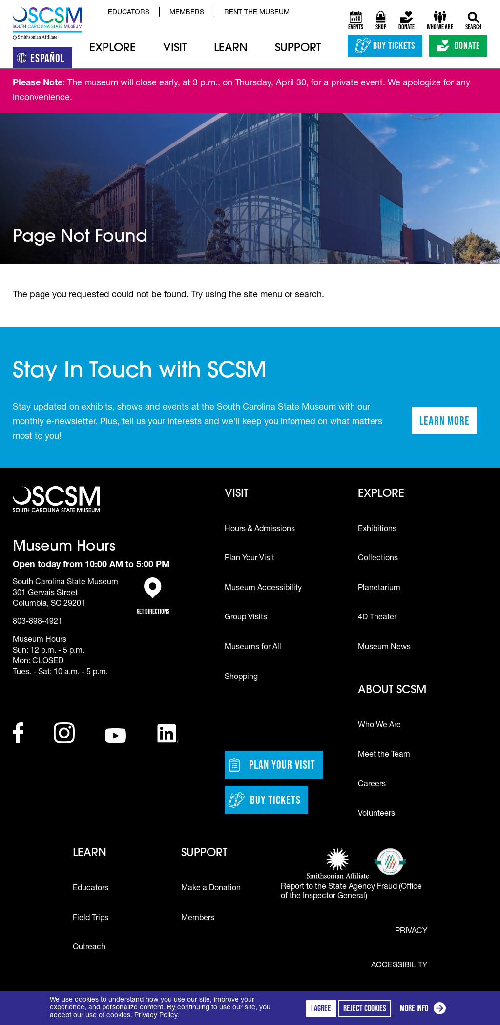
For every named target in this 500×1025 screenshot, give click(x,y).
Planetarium (379, 589)
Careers (372, 785)
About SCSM (392, 690)
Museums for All (253, 648)
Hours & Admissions (260, 529)
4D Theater (377, 618)
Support (298, 48)
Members (186, 12)
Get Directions (153, 596)
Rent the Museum (257, 12)
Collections (378, 559)
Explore (112, 48)
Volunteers (376, 814)
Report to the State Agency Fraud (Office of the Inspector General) (351, 892)
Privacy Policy (155, 1015)
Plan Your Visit (249, 559)
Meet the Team (384, 755)
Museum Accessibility (263, 589)
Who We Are (379, 726)
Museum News (384, 648)
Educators (128, 12)
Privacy (411, 932)
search (308, 295)
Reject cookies (364, 1008)
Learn (231, 48)
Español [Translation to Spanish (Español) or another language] (45, 59)
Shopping (241, 677)
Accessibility (399, 966)
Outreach (89, 948)
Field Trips (90, 918)
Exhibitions (377, 529)
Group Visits (246, 618)
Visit (175, 48)
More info (424, 1010)
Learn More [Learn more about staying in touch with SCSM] (448, 423)
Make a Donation (211, 889)
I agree (321, 1008)
